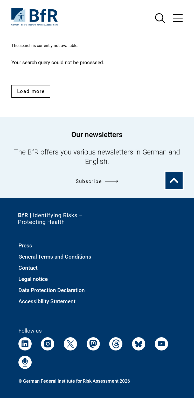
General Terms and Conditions (54, 257)
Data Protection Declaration (51, 290)
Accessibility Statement (46, 301)
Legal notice (33, 279)
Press (25, 245)
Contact (28, 268)
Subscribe (97, 181)
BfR (33, 152)
